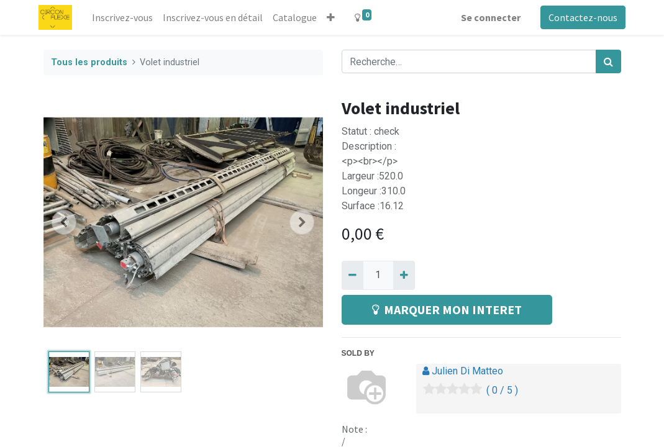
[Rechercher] (608, 61)
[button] (335, 17)
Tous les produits (89, 62)
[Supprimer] (352, 275)
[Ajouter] (404, 275)
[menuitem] (126, 17)
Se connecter (486, 17)
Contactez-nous (578, 17)
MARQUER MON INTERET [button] (447, 309)
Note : (354, 429)
